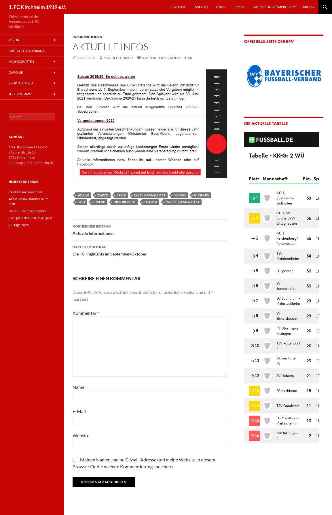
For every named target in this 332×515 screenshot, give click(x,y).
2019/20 (83, 195)
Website (81, 435)
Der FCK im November (26, 192)
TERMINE (238, 7)
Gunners (201, 195)
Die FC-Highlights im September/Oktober (150, 250)
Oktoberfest (124, 202)
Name (78, 387)
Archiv (308, 7)
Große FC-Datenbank (26, 51)
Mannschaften (21, 61)
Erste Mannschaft (150, 195)
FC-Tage (180, 195)
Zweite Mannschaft (182, 202)
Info (81, 202)
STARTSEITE (178, 7)
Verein (14, 40)
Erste (121, 195)
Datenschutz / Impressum (274, 7)
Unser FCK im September (27, 211)
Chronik (16, 72)
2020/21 (103, 195)
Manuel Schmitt (118, 58)
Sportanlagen (21, 83)
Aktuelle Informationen (150, 229)
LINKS (220, 7)
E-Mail (79, 411)
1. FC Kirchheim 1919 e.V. (37, 7)
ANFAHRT (201, 7)
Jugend (99, 202)
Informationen (87, 37)
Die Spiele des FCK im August (30, 218)
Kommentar (86, 313)
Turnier (150, 202)
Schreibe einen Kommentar (167, 58)
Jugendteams (20, 94)
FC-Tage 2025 (19, 225)
